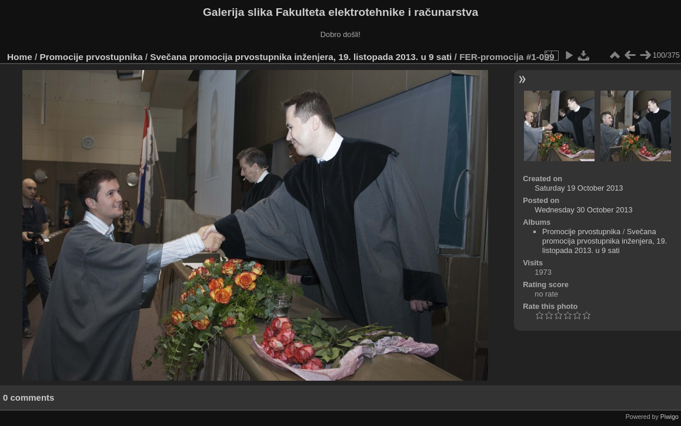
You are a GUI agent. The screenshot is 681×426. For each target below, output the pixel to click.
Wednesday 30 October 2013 (583, 209)
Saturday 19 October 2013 (579, 188)
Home (19, 57)
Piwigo (669, 416)
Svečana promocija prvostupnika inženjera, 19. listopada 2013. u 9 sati (301, 57)
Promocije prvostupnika (91, 57)
